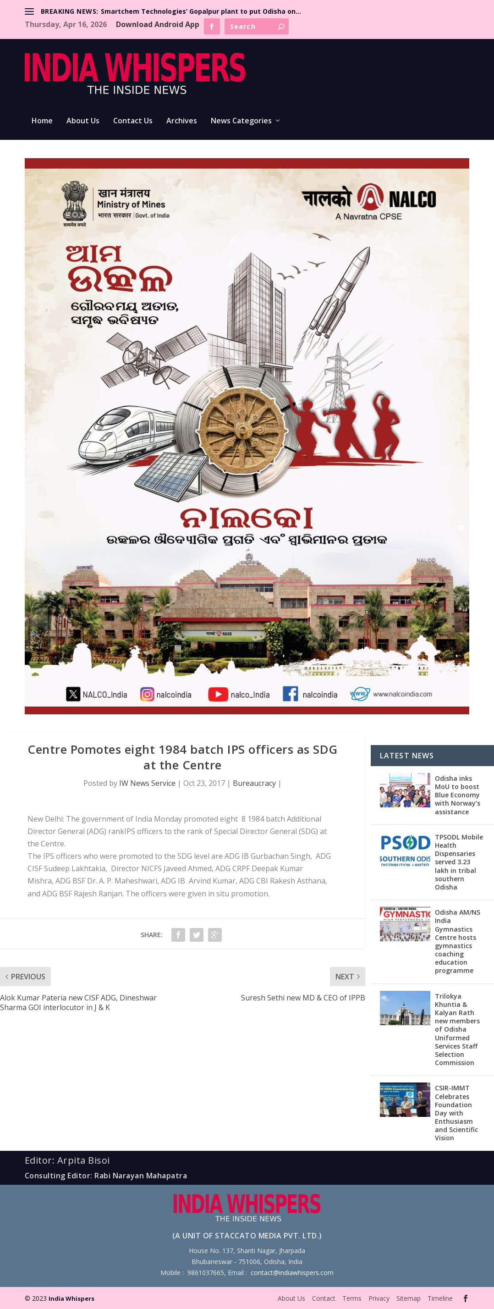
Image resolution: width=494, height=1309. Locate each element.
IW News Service (147, 783)
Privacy (379, 1298)
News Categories (241, 121)
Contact (323, 1298)
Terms (352, 1298)
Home (42, 121)
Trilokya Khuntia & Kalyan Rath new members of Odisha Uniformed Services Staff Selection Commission (457, 1029)
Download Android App (157, 24)
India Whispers (71, 1298)
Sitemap (408, 1298)
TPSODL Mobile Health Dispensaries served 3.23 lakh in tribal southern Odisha (459, 862)
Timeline (440, 1298)
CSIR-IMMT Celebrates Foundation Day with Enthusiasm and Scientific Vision (456, 1112)
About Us (82, 121)
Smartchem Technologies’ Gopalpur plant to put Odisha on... (201, 11)
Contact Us (133, 121)
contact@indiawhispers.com (292, 1272)
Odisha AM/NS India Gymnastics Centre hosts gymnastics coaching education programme (457, 941)
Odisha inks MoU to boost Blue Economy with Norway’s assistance (457, 795)
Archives (181, 121)
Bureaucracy (254, 783)
